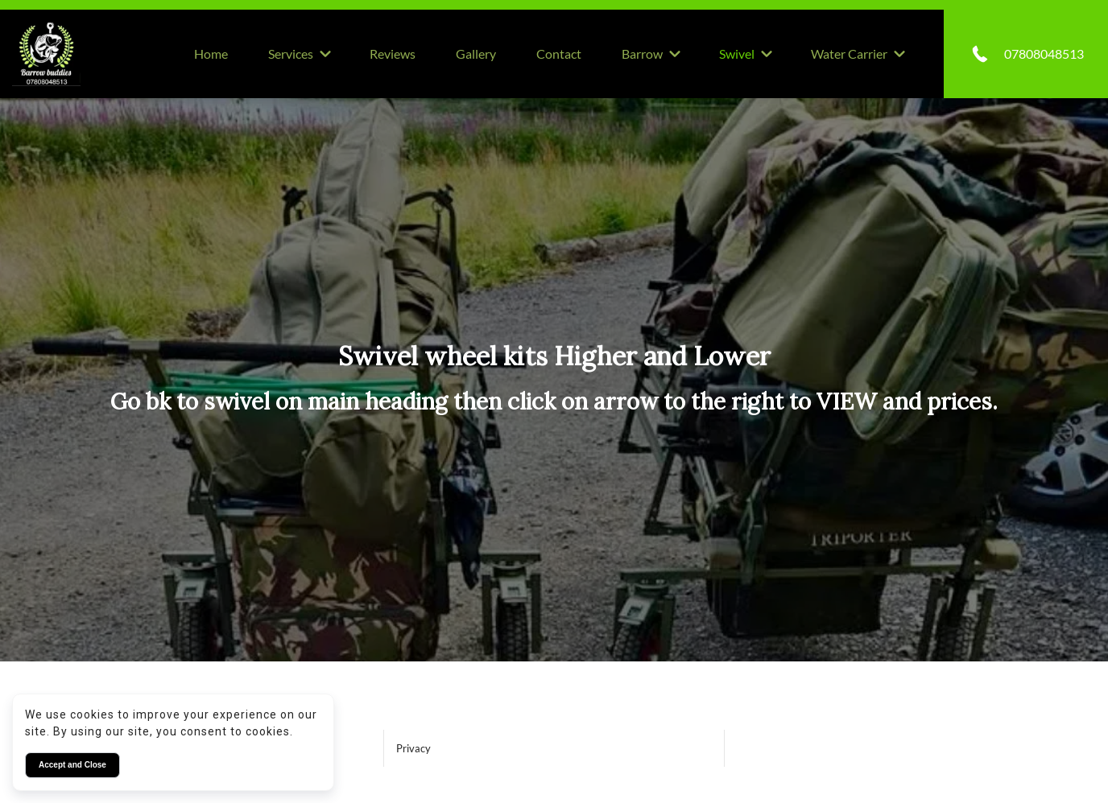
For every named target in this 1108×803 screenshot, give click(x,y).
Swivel (737, 53)
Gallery (476, 53)
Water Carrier (849, 53)
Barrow (642, 53)
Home (211, 53)
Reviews (393, 53)
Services (290, 53)
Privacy (413, 748)
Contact (558, 53)
